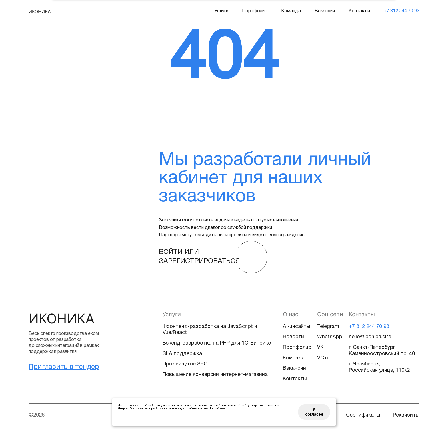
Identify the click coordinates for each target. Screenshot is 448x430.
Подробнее (217, 408)
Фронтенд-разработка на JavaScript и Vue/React (210, 329)
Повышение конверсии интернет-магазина (215, 374)
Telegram (328, 326)
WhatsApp (329, 337)
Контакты (359, 11)
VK (320, 347)
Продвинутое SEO (185, 364)
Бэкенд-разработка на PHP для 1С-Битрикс (217, 343)
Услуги (221, 11)
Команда (291, 11)
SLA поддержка (182, 353)
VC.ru (323, 358)
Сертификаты (363, 415)
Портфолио (254, 11)
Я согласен (314, 412)
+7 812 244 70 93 (401, 11)
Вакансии (325, 11)
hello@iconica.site (370, 337)
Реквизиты (406, 415)
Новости (293, 337)
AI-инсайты (296, 326)
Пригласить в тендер (64, 367)
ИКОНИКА (40, 11)
